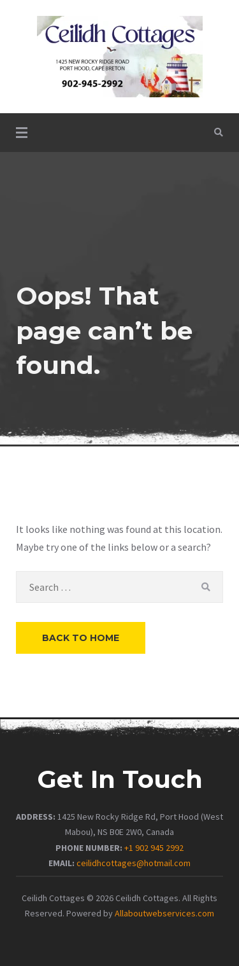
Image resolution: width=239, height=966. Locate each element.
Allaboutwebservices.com (164, 913)
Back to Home (80, 638)
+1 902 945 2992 (154, 847)
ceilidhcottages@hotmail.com (133, 863)
